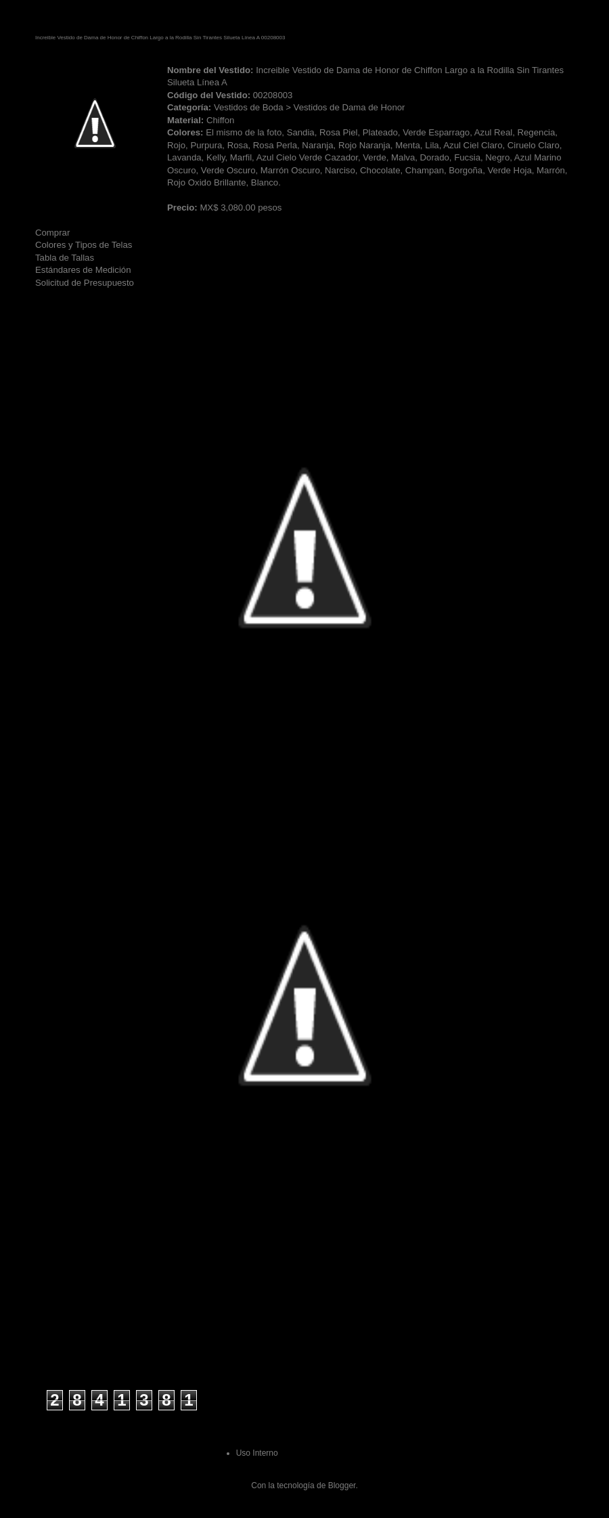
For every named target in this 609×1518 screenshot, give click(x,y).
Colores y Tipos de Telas (83, 245)
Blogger (342, 1485)
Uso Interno (257, 1453)
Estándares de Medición (83, 270)
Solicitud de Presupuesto (84, 283)
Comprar (52, 232)
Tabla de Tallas (64, 258)
